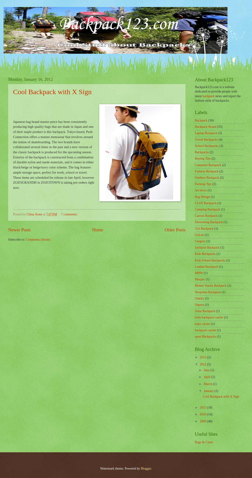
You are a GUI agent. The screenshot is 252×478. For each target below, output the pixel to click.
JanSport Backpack (207, 247)
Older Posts (175, 229)
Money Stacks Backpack (211, 285)
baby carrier (202, 324)
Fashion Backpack (207, 171)
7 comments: (69, 214)
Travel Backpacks (206, 139)
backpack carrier (205, 330)
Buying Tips (203, 158)
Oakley (199, 298)
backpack (209, 96)
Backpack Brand (205, 126)
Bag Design (202, 197)
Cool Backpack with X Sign (52, 92)
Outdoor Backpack (207, 177)
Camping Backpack (207, 209)
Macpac (200, 279)
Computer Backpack (208, 165)
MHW (199, 273)
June (207, 370)
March (208, 384)
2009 (203, 421)
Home (97, 229)
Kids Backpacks (205, 254)
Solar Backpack (205, 311)
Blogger (146, 468)
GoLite (199, 235)
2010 (203, 414)
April (207, 377)
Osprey (199, 305)
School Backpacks (207, 146)
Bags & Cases (204, 442)
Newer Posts (19, 229)
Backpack (201, 120)
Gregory (200, 241)
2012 (203, 364)
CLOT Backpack (206, 203)
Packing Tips (203, 184)
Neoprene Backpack (208, 292)
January (209, 391)
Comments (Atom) (38, 239)
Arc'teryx (201, 190)
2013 (203, 357)
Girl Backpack (204, 228)
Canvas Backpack (206, 216)
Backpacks (202, 152)
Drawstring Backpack (209, 222)
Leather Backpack (206, 266)
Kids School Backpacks (210, 260)
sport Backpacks (205, 336)
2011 (203, 407)
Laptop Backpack (206, 133)
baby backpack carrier (209, 317)
